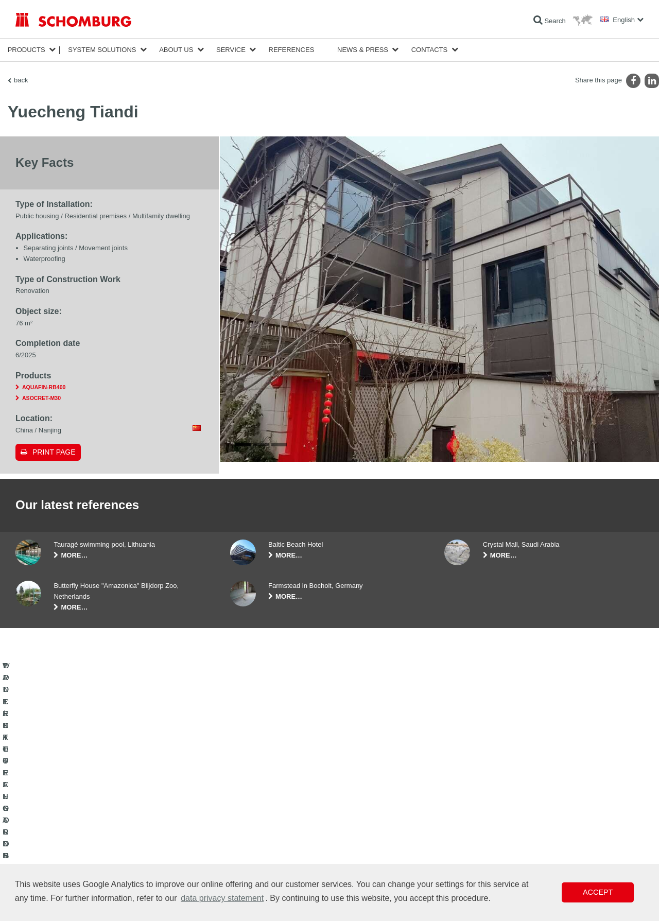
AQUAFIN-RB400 (43, 387)
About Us (176, 50)
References (292, 50)
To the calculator (252, 816)
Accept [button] (598, 892)
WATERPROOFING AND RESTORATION (72, 816)
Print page (54, 452)
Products (26, 50)
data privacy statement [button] (222, 898)
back (21, 80)
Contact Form (249, 846)
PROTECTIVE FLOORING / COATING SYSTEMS (84, 846)
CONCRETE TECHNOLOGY (55, 862)
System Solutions (102, 50)
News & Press (362, 50)
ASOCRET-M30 (41, 398)
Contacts (429, 50)
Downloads (245, 831)
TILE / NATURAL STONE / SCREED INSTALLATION (87, 831)
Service (231, 50)
